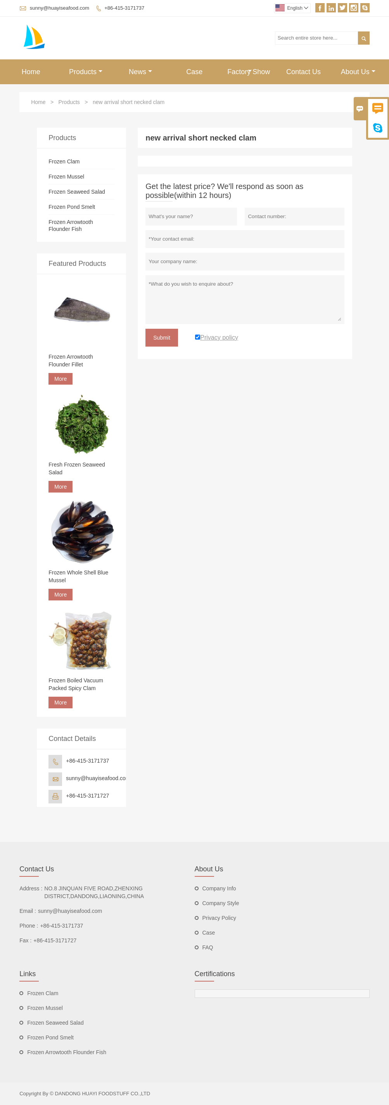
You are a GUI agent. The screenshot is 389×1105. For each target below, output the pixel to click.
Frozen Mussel (66, 176)
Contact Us (303, 72)
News (140, 72)
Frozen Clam (64, 161)
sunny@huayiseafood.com (59, 8)
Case (194, 72)
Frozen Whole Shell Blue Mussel (78, 576)
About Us (358, 72)
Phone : (28, 926)
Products (85, 72)
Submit (161, 338)
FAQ (207, 947)
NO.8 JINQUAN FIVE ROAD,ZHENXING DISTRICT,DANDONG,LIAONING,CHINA (94, 892)
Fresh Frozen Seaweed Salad (76, 468)
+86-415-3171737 (124, 8)
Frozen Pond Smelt (71, 207)
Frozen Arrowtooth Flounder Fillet (70, 361)
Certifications (215, 974)
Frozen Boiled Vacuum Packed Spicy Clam (75, 684)
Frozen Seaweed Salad (76, 192)
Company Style (220, 903)
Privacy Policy (219, 918)
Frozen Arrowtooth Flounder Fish (66, 1052)
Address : (30, 888)
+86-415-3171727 (87, 796)
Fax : (25, 940)
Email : (27, 911)
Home (31, 72)
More (60, 379)
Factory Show (248, 72)
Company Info (219, 888)
